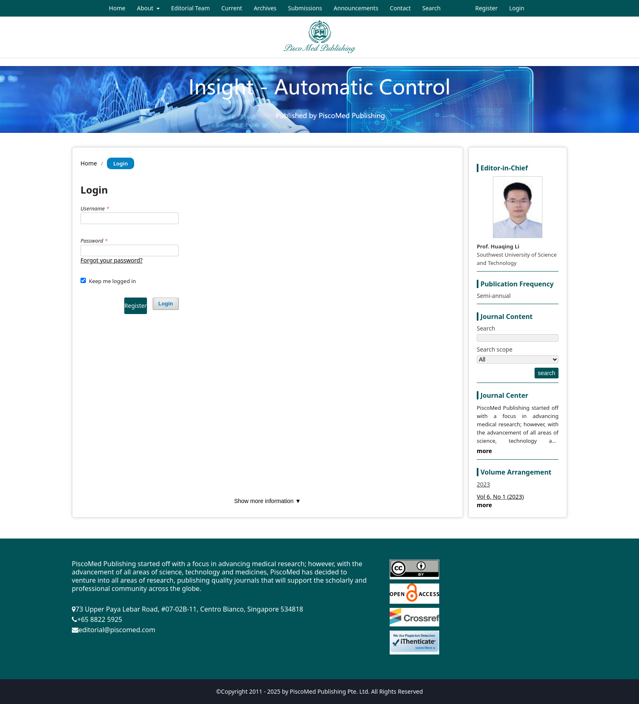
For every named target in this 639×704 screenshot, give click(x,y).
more (484, 451)
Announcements (356, 8)
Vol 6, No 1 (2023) (500, 497)
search (546, 373)
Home (117, 8)
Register (486, 8)
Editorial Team (190, 8)
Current (231, 8)
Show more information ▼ (267, 501)
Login (516, 8)
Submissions (305, 8)
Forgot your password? (111, 260)
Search (431, 8)
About (146, 8)
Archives (265, 8)
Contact (400, 8)
